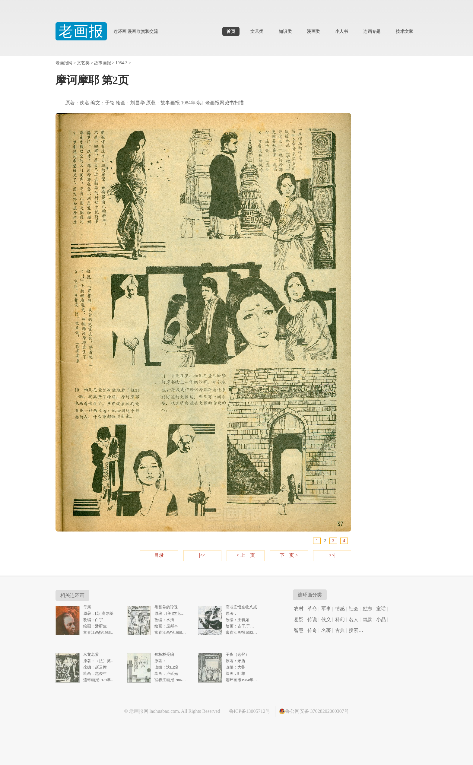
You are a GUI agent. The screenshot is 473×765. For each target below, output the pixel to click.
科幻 (340, 619)
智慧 (298, 630)
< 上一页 (245, 555)
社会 (353, 608)
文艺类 (256, 31)
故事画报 (102, 63)
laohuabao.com (164, 711)
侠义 (326, 619)
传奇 (312, 630)
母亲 (87, 607)
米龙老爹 (91, 654)
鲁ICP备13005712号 (249, 711)
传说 (312, 619)
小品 (381, 619)
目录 (159, 555)
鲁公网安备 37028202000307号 (314, 711)
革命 (312, 608)
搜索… (356, 630)
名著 (326, 630)
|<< (202, 555)
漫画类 (313, 31)
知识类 (285, 31)
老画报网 (64, 63)
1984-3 (122, 63)
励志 (367, 608)
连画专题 (371, 31)
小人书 (341, 31)
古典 (340, 630)
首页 (231, 31)
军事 (326, 608)
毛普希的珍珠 (166, 607)
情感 (340, 608)
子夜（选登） (237, 654)
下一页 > (289, 555)
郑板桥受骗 (164, 654)
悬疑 (298, 619)
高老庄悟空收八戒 (241, 607)
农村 (298, 608)
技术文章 (404, 31)
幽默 (367, 619)
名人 (353, 619)
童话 (381, 608)
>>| (332, 555)
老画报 (81, 31)
